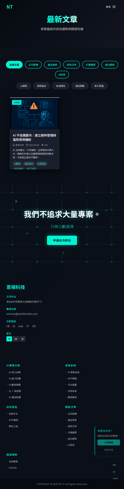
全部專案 (13, 461)
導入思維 (99, 85)
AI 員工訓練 (15, 372)
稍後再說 (108, 449)
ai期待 (23, 85)
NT (9, 6)
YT (27, 326)
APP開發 (72, 378)
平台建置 (72, 384)
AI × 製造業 (15, 391)
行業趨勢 (90, 64)
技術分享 (71, 64)
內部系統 (72, 391)
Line (20, 326)
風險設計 (41, 85)
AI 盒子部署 (15, 378)
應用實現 (72, 397)
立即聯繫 (108, 442)
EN (16, 338)
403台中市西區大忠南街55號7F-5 (24, 301)
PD (34, 326)
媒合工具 (13, 426)
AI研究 (62, 74)
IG (14, 326)
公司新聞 (33, 64)
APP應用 (13, 420)
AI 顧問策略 (15, 384)
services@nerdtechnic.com (22, 313)
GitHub (13, 467)
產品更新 (52, 64)
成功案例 (110, 64)
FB (7, 326)
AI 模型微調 (15, 397)
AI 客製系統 (73, 372)
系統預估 (60, 85)
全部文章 (14, 64)
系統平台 (13, 413)
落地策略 (80, 85)
